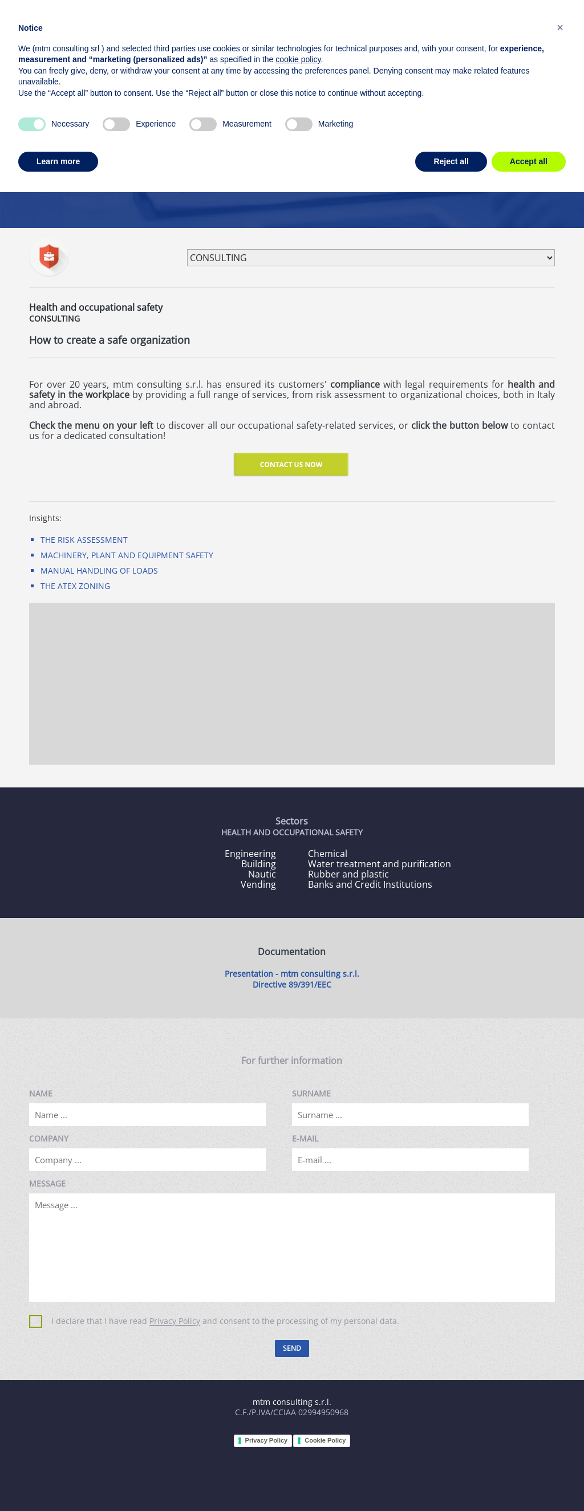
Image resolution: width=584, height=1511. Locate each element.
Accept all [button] (529, 161)
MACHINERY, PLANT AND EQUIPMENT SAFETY (126, 555)
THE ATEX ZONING (75, 585)
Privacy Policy (266, 1440)
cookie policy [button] (298, 59)
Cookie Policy (325, 1440)
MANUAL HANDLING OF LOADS (99, 570)
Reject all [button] (450, 161)
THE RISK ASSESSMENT (84, 539)
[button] (560, 27)
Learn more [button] (58, 161)
